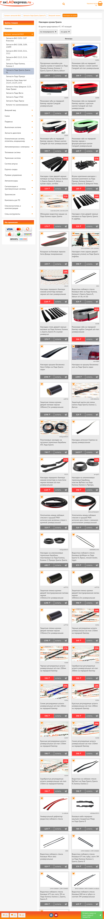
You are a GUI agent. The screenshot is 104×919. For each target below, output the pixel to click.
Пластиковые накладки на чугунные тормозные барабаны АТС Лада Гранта (53, 442)
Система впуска (11, 164)
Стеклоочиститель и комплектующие (13, 207)
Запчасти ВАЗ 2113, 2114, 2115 (16, 58)
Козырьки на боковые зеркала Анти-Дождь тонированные (52, 252)
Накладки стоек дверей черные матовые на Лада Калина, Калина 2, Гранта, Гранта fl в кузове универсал (54, 330)
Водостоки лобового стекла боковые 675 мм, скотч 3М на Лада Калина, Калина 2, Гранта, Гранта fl (53, 895)
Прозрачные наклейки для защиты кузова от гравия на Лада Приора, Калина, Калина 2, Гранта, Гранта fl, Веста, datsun (54, 67)
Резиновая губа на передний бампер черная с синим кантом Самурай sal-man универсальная (85, 65)
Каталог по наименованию (17, 105)
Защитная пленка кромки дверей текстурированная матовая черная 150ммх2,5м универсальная (54, 594)
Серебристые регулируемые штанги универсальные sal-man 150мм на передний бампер (53, 781)
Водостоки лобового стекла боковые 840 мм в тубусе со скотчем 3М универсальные (83, 894)
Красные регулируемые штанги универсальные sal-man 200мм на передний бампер (85, 706)
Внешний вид (10, 110)
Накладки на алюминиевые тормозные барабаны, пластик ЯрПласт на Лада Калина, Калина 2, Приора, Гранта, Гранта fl (83, 481)
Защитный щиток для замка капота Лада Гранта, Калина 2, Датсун (84, 404)
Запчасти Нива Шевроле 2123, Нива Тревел (18, 87)
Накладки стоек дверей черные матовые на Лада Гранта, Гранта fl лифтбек (85, 216)
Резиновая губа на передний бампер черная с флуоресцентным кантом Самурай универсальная (84, 142)
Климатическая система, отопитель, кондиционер (15, 139)
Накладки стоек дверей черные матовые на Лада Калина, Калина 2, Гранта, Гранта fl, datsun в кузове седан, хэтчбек (54, 180)
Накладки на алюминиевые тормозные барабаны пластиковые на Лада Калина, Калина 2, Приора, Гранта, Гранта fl (53, 557)
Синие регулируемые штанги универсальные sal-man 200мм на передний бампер (53, 706)
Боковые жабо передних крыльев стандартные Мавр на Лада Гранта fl (83, 818)
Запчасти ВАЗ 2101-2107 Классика (16, 39)
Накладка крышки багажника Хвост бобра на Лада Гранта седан (52, 367)
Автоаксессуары (11, 181)
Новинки (8, 28)
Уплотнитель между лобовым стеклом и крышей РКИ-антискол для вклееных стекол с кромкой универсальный (53, 519)
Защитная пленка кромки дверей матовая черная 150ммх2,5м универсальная (51, 630)
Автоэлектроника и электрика (17, 146)
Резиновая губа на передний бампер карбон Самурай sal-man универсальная (85, 329)
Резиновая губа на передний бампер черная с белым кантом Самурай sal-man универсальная (53, 141)
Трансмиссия (10, 194)
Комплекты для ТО (12, 200)
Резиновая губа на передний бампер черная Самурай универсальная (52, 103)
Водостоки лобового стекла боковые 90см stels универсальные (51, 856)
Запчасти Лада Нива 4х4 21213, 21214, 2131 (16, 81)
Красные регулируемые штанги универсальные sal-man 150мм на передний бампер (53, 743)
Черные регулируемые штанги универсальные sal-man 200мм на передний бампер (53, 668)
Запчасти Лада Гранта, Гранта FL (18, 71)
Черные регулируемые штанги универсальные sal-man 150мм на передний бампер (85, 630)
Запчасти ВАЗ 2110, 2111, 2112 (16, 52)
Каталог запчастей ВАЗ (14, 34)
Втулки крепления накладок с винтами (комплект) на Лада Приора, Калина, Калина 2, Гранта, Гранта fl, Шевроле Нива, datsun (85, 180)
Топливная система (12, 152)
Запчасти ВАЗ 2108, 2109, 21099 (16, 45)
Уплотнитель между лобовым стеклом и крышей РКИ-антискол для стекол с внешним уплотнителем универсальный (85, 519)
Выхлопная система (13, 127)
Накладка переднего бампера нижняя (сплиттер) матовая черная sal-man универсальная (53, 291)
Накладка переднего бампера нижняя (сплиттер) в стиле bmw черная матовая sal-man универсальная (53, 481)
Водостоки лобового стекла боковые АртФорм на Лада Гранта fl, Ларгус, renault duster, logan (85, 556)
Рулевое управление (13, 175)
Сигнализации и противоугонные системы (15, 187)
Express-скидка (11, 169)
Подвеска (9, 121)
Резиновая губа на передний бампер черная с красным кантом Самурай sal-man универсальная (84, 104)
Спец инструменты (12, 214)
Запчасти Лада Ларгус (15, 101)
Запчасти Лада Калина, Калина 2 (15, 64)
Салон (7, 116)
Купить (58, 76)
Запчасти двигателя (13, 133)
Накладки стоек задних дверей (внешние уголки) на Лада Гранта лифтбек (85, 254)
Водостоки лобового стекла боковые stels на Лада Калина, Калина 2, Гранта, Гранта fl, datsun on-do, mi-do (84, 293)
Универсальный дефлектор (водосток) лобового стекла (51, 817)
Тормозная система (13, 158)
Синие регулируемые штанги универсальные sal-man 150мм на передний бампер (85, 743)
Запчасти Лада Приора (15, 76)
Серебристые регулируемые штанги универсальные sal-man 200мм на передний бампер (85, 668)
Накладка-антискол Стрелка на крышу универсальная (84, 441)
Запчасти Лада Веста (14, 93)
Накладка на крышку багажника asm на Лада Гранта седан (85, 365)
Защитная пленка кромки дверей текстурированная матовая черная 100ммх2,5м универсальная (85, 594)
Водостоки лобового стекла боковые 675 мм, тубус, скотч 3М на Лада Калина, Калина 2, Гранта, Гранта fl (85, 858)
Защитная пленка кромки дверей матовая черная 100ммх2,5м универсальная (51, 404)
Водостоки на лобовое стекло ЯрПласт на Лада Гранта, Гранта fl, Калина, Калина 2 (85, 781)
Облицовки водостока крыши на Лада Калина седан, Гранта (53, 215)
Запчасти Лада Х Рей (14, 97)
